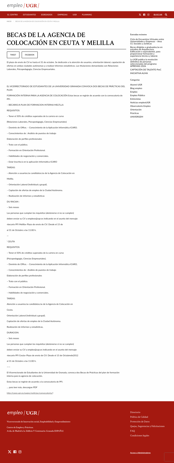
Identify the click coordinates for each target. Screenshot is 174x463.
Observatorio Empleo (140, 106)
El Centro (12, 15)
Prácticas (134, 113)
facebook (29, 55)
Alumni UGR (136, 84)
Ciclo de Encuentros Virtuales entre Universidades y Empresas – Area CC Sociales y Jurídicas (147, 41)
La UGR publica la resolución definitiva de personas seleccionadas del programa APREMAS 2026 (144, 62)
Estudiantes (29, 15)
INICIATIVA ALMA (139, 73)
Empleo (133, 91)
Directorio (135, 412)
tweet (13, 55)
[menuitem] (12, 14)
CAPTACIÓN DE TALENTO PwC (145, 69)
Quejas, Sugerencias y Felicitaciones (147, 426)
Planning (87, 15)
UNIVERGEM (136, 116)
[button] (140, 14)
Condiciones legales (139, 435)
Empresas (62, 15)
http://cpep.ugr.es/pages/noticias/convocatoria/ (30, 393)
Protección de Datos (139, 421)
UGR (75, 15)
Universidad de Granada (55, 372)
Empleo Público (137, 95)
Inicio (9, 21)
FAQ (132, 430)
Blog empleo (136, 88)
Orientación (136, 109)
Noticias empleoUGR (140, 102)
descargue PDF (30, 387)
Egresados (46, 15)
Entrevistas (135, 99)
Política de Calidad (139, 416)
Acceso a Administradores (140, 453)
